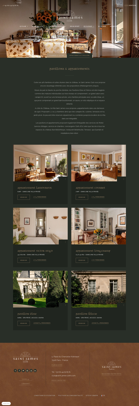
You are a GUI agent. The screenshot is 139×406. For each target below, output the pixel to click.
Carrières (26, 383)
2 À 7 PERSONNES (98, 260)
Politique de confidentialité (70, 395)
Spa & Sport (75, 26)
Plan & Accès (57, 365)
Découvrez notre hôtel (112, 374)
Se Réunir (102, 26)
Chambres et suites (56, 55)
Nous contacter (58, 380)
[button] (61, 179)
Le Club (23, 26)
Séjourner (88, 26)
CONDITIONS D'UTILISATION (44, 395)
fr (104, 395)
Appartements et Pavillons (79, 55)
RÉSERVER (23, 197)
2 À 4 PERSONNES (39, 197)
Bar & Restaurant (56, 26)
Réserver (113, 26)
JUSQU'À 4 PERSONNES (41, 323)
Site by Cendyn (92, 395)
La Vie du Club (37, 26)
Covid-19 (25, 379)
